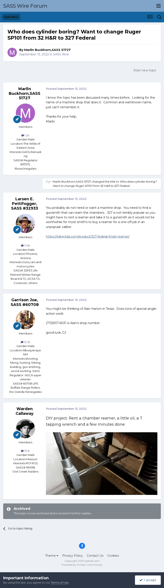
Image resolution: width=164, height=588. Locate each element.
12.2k (25, 342)
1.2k (25, 135)
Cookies (113, 556)
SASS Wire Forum (25, 6)
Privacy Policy (72, 556)
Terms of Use (60, 582)
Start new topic (144, 70)
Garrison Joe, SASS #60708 (25, 302)
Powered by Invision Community (82, 564)
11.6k (25, 245)
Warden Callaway (25, 411)
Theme (51, 556)
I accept (147, 580)
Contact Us (95, 556)
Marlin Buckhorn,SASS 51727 (47, 50)
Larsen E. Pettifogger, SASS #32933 (24, 203)
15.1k (25, 451)
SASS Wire (61, 54)
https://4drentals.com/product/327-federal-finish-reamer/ (87, 236)
